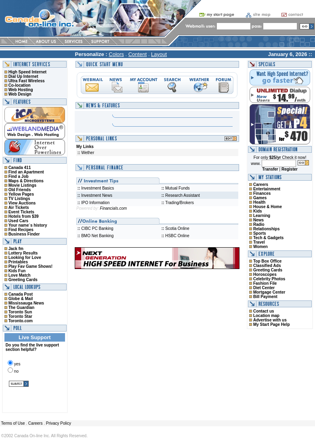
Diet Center (264, 288)
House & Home (267, 206)
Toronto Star (20, 316)
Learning (261, 215)
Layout (159, 54)
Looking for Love (24, 257)
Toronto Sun (20, 312)
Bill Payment (265, 296)
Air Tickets (18, 207)
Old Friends (19, 190)
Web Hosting (20, 90)
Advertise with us (270, 320)
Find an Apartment (26, 172)
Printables (18, 262)
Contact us (263, 311)
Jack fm (15, 248)
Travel (259, 242)
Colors (116, 54)
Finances (262, 193)
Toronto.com (20, 321)
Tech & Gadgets (268, 238)
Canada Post (20, 294)
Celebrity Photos (269, 279)
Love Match (19, 275)
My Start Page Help (271, 324)
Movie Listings (22, 185)
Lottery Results (23, 253)
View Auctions (22, 203)
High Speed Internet (27, 72)
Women (260, 246)
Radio (259, 224)
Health (259, 202)
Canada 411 (19, 167)
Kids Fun (17, 271)
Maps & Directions (26, 181)
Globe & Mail (20, 298)
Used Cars (18, 221)
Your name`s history (27, 225)
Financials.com (113, 208)
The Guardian (21, 307)
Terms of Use (12, 423)
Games (260, 198)
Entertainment (266, 189)
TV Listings (19, 198)
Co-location (19, 85)
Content (137, 54)
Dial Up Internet (23, 76)
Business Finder (24, 234)
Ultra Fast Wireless (26, 81)
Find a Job (18, 176)
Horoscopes (265, 274)
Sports (259, 233)
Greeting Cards (23, 279)
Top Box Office (267, 261)
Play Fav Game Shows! (30, 266)
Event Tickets (21, 212)
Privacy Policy (58, 423)
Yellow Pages (21, 194)
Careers (260, 184)
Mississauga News (26, 303)
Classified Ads (267, 265)
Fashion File (265, 283)
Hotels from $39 (23, 216)
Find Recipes (21, 229)
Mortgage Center (269, 292)
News (258, 220)
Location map (266, 315)
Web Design (20, 94)
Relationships (266, 229)
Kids (257, 211)
